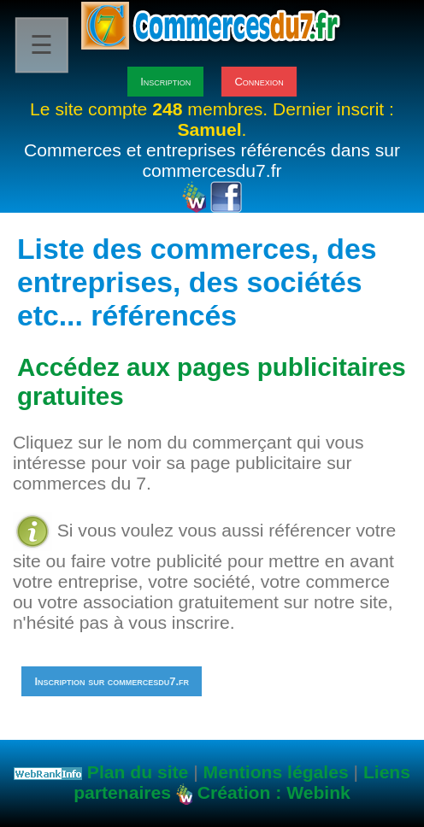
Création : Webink (273, 792)
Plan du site (137, 772)
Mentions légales (276, 772)
